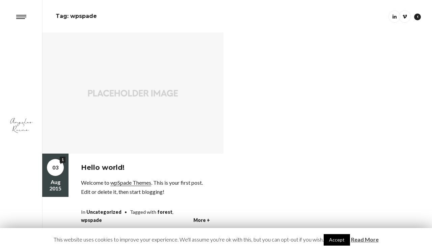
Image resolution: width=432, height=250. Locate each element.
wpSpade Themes (130, 182)
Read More (365, 239)
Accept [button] (337, 240)
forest (164, 212)
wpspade (91, 220)
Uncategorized (104, 212)
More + (201, 220)
